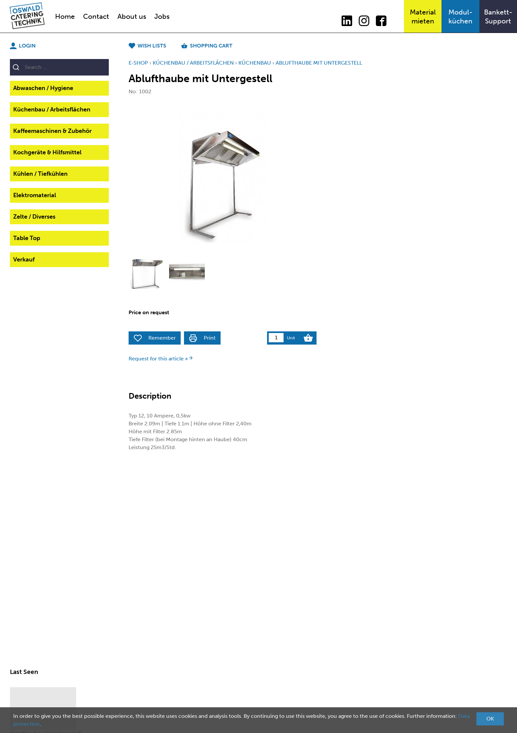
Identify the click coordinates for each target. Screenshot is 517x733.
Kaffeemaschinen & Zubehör (52, 131)
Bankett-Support (498, 16)
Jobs (161, 16)
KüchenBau (254, 63)
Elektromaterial (34, 195)
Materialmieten (423, 16)
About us (131, 16)
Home (65, 16)
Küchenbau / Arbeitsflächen (51, 109)
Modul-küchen (460, 16)
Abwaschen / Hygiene (43, 88)
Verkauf (24, 259)
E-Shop (138, 63)
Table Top (26, 238)
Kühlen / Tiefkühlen (40, 173)
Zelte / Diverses (34, 216)
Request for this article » (161, 358)
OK (490, 719)
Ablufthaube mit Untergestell (319, 63)
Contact (96, 16)
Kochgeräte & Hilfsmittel (47, 152)
